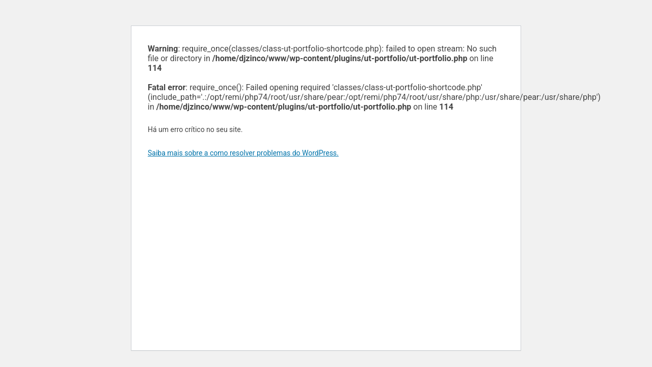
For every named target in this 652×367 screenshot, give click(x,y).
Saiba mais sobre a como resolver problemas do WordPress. (243, 153)
